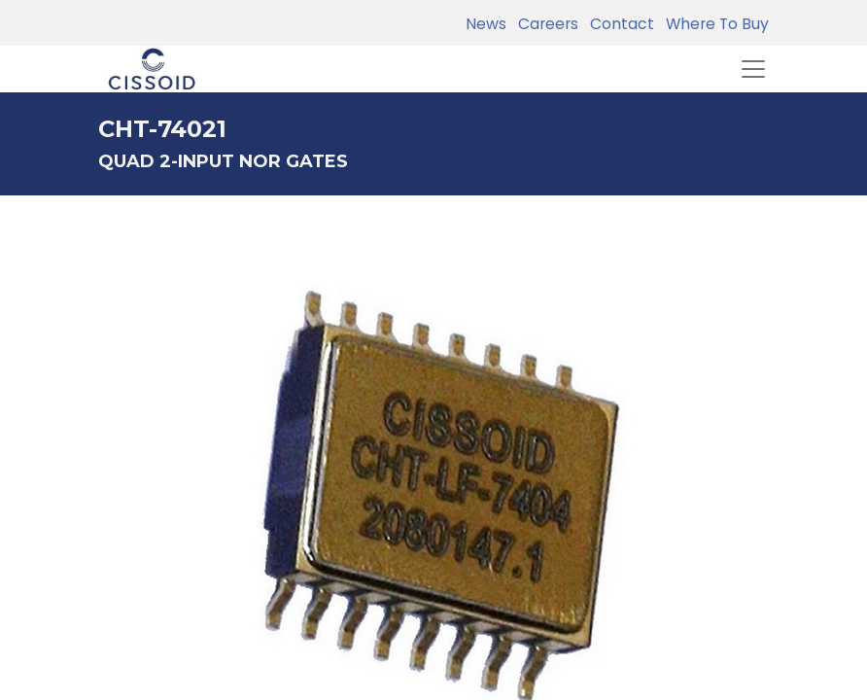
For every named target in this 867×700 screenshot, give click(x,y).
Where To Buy (713, 24)
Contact (618, 24)
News (486, 24)
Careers (544, 24)
